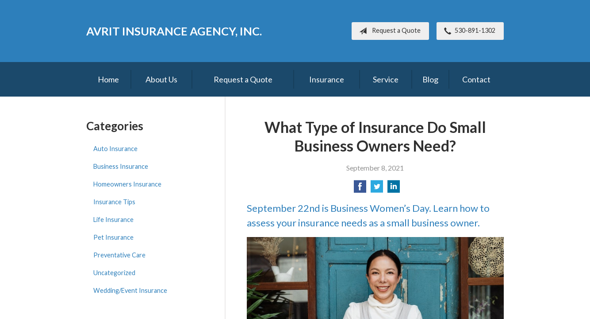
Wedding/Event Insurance (130, 290)
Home (108, 79)
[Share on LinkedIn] (393, 189)
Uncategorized (114, 272)
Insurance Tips (114, 202)
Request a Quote (388, 31)
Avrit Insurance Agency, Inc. (174, 31)
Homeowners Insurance (127, 184)
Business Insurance (120, 166)
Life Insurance (113, 219)
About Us (161, 79)
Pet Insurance (113, 237)
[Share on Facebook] (360, 189)
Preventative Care (119, 255)
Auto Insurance (115, 148)
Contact (476, 79)
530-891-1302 (468, 31)
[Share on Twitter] (377, 189)
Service (385, 79)
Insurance (326, 79)
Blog (430, 79)
